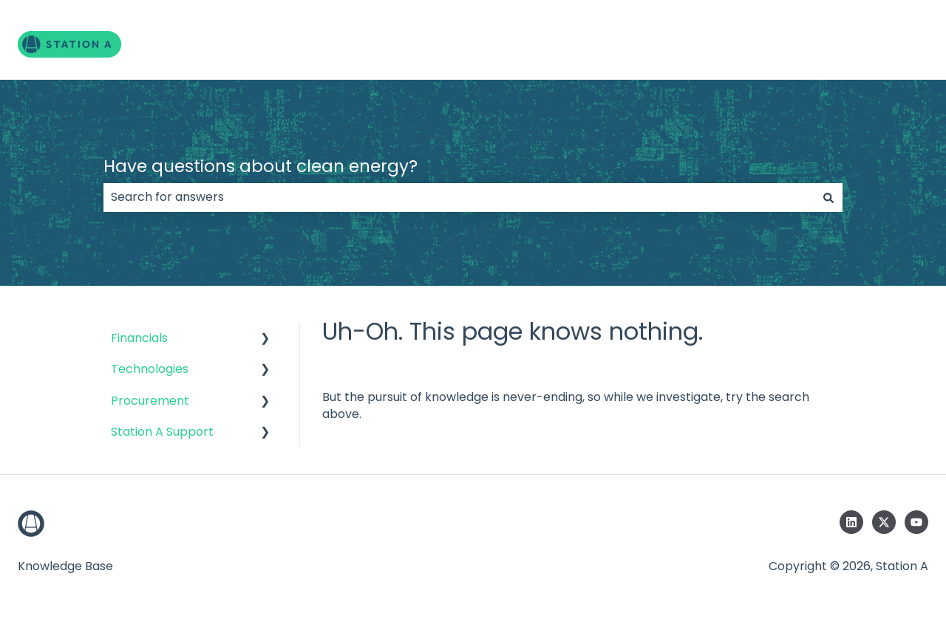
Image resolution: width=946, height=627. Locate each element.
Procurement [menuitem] (150, 400)
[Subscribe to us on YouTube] (916, 522)
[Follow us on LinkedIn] (851, 522)
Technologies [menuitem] (149, 368)
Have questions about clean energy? (260, 166)
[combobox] (458, 197)
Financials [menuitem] (139, 337)
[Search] (828, 197)
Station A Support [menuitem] (162, 431)
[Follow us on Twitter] (884, 522)
